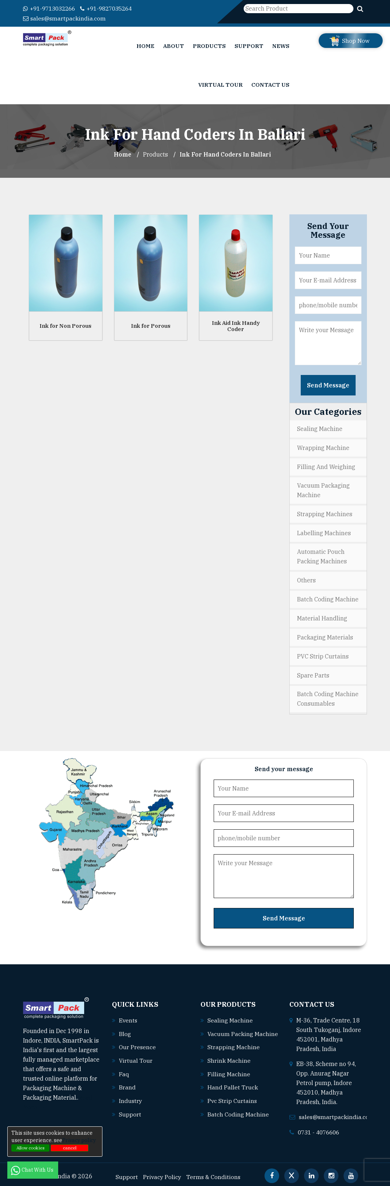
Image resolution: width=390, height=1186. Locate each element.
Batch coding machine (238, 1117)
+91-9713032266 (51, 8)
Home (145, 45)
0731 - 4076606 (320, 1127)
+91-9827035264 (113, 8)
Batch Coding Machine (328, 596)
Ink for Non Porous (65, 325)
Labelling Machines (324, 530)
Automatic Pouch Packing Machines (322, 554)
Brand (127, 1081)
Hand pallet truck (232, 1091)
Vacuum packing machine (235, 1038)
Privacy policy (79, 1140)
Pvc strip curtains (232, 1104)
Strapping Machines (324, 512)
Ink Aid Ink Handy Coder (236, 325)
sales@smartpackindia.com (65, 18)
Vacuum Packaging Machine (323, 488)
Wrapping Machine (323, 446)
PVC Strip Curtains (323, 652)
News (280, 45)
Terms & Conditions (214, 1171)
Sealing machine (230, 1015)
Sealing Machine (319, 428)
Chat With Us (33, 1170)
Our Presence (137, 1042)
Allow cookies (30, 1148)
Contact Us (270, 84)
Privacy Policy (162, 1171)
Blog (125, 1028)
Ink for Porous (150, 325)
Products (209, 45)
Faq (124, 1068)
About (173, 45)
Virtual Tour (220, 84)
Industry (131, 1094)
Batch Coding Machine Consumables (328, 694)
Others (306, 577)
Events (128, 1015)
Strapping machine (233, 1051)
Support (249, 45)
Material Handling (322, 615)
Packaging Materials (325, 633)
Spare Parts (313, 671)
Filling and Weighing (326, 465)
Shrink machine (229, 1065)
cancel (69, 1148)
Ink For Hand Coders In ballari (225, 154)
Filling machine (228, 1078)
